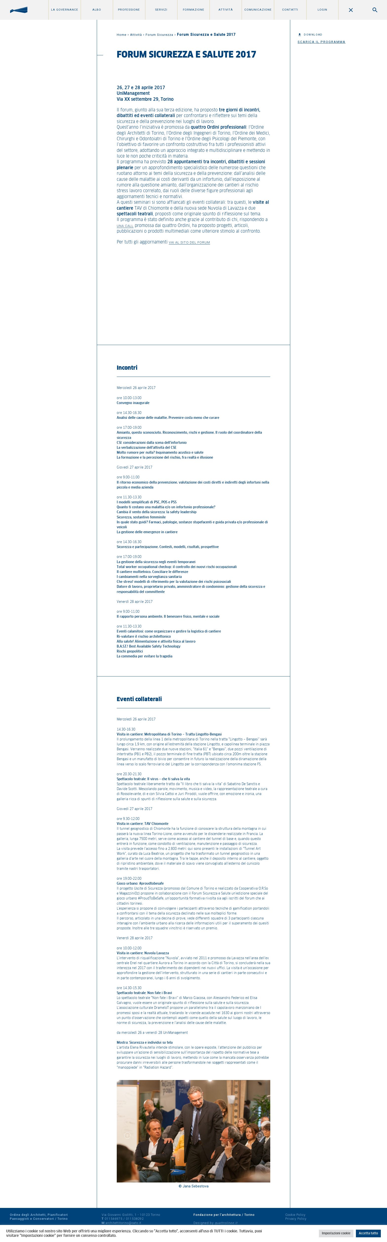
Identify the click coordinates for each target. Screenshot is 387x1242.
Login (322, 9)
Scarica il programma (322, 42)
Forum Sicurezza (159, 35)
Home (121, 35)
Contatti (290, 9)
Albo (96, 9)
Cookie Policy (295, 1215)
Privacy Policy (296, 1219)
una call (125, 226)
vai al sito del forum (189, 242)
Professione (129, 9)
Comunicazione (258, 9)
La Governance (64, 9)
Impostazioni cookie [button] (336, 1233)
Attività (225, 9)
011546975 (113, 1219)
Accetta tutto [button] (368, 1233)
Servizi (161, 9)
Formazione (193, 9)
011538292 (135, 1219)
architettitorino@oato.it (123, 1223)
